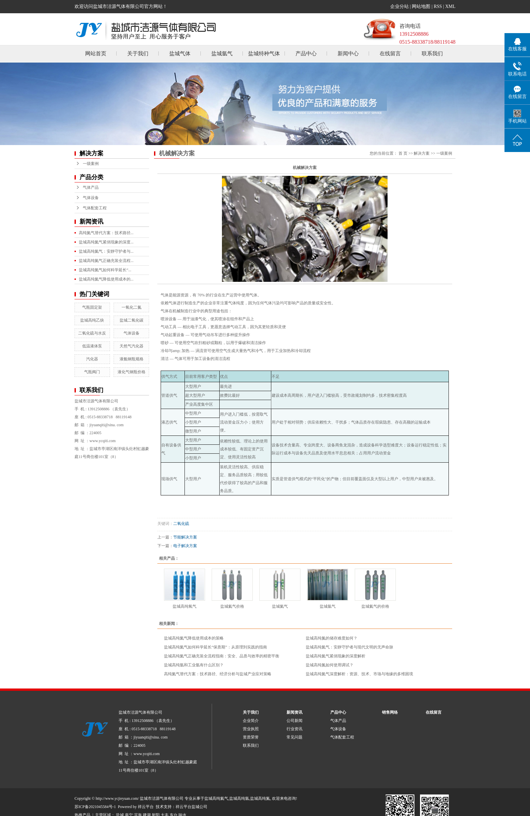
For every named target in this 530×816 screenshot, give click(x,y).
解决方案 (422, 153)
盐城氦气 (280, 606)
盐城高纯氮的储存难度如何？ (331, 638)
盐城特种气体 (264, 53)
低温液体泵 (92, 346)
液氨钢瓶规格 (131, 359)
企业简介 (251, 720)
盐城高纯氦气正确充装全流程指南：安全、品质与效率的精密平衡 (221, 656)
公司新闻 (294, 720)
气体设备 (91, 197)
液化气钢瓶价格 (131, 372)
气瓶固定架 (92, 307)
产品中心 (306, 53)
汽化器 (92, 359)
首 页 (402, 153)
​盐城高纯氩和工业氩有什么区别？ (194, 665)
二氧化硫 (181, 523)
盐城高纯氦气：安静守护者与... (106, 251)
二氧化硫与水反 (92, 333)
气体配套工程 (95, 208)
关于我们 (137, 53)
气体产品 (91, 187)
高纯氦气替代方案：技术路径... (106, 232)
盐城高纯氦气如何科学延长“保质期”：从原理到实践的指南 (215, 647)
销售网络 (390, 712)
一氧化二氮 (131, 307)
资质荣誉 (251, 737)
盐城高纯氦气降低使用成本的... (106, 279)
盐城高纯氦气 (216, 798)
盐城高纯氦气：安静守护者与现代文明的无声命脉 (349, 647)
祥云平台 (146, 806)
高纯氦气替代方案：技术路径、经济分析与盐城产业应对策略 (217, 674)
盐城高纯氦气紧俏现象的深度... (106, 242)
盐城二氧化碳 (131, 320)
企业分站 (399, 6)
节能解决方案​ (185, 537)
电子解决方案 (185, 545)
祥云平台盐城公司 (191, 806)
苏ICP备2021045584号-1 (95, 806)
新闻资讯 (294, 712)
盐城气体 (179, 53)
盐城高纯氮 (260, 798)
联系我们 (432, 53)
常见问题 (294, 737)
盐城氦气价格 (232, 606)
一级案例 (91, 163)
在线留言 (390, 53)
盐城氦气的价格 (375, 606)
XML (450, 6)
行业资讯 (294, 729)
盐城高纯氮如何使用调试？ (329, 665)
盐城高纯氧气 (184, 606)
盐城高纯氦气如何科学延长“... (105, 270)
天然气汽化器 (131, 346)
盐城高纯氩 (239, 798)
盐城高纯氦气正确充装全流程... (106, 260)
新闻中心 (348, 53)
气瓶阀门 (92, 372)
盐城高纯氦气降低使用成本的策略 (194, 638)
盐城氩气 (222, 53)
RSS (438, 6)
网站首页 (95, 53)
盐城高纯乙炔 (92, 320)
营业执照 (251, 729)
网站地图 (421, 6)
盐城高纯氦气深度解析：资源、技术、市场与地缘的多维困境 (359, 674)
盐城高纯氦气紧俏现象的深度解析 (335, 656)
